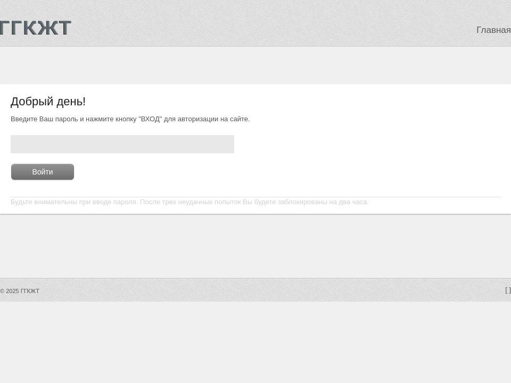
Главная (493, 30)
